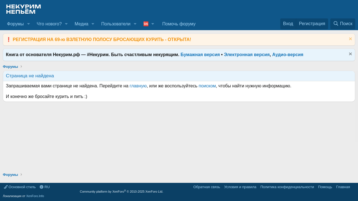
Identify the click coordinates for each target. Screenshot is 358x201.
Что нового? (49, 23)
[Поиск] (342, 23)
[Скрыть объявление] (349, 39)
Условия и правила (240, 187)
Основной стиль (20, 187)
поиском (207, 85)
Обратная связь (206, 187)
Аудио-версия (287, 54)
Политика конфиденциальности (287, 187)
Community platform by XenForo (121, 191)
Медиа (81, 23)
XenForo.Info (35, 196)
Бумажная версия (200, 54)
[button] (28, 24)
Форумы (15, 23)
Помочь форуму (179, 23)
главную (138, 85)
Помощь (325, 187)
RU (45, 187)
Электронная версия (247, 54)
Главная (343, 187)
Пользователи (115, 23)
